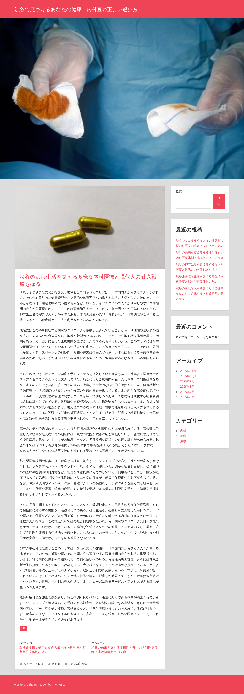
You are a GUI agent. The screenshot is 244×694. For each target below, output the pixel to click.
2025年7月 (187, 392)
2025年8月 (187, 386)
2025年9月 (187, 381)
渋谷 (84, 663)
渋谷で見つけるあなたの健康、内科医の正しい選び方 (87, 9)
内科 (71, 663)
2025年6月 (187, 397)
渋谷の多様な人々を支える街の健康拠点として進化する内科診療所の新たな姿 (200, 293)
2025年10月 (188, 376)
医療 (23, 628)
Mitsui (56, 663)
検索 (179, 191)
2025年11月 (188, 371)
